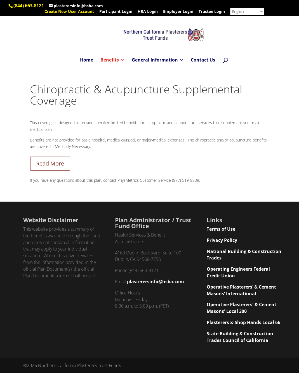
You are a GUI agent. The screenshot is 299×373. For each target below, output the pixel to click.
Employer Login (178, 12)
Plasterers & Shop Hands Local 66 (243, 322)
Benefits (109, 60)
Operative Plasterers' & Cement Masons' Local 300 (241, 307)
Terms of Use (221, 229)
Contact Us (203, 60)
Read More (50, 163)
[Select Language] (247, 11)
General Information (155, 60)
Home (86, 60)
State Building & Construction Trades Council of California (240, 336)
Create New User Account (69, 12)
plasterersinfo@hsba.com (155, 281)
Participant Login (115, 12)
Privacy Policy (222, 240)
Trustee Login (212, 12)
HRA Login (148, 12)
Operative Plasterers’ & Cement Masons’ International (241, 290)
